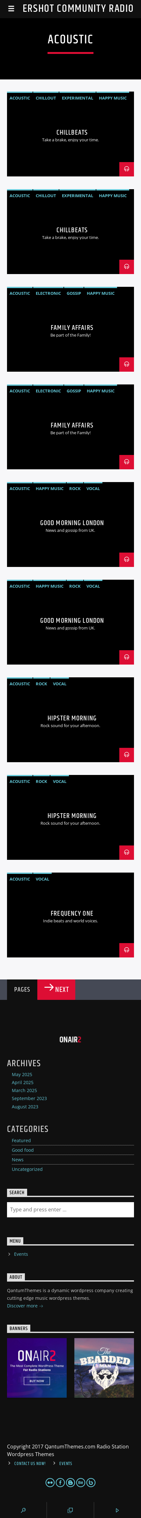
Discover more (25, 1306)
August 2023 (25, 1107)
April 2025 (22, 1082)
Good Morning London (72, 523)
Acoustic (20, 98)
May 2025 (22, 1074)
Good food (23, 1150)
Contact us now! (30, 1463)
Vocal (93, 488)
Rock (75, 488)
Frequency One (72, 913)
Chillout (46, 98)
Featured (21, 1140)
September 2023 (29, 1098)
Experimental (77, 98)
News (18, 1160)
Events (21, 1254)
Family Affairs (72, 327)
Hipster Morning (72, 718)
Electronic (48, 293)
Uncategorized (27, 1169)
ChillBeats (72, 132)
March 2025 (24, 1090)
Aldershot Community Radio (70, 9)
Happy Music (113, 98)
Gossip (74, 293)
